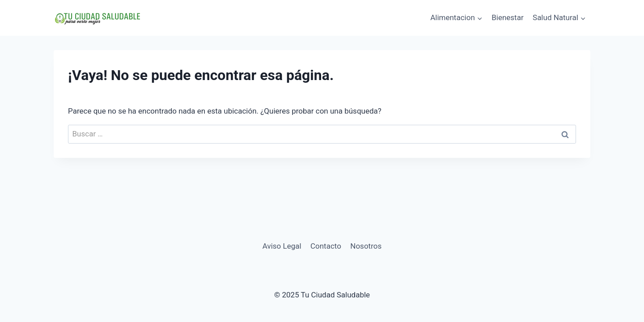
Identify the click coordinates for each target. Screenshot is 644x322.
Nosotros (365, 246)
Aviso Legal (282, 246)
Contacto (325, 246)
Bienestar (507, 17)
